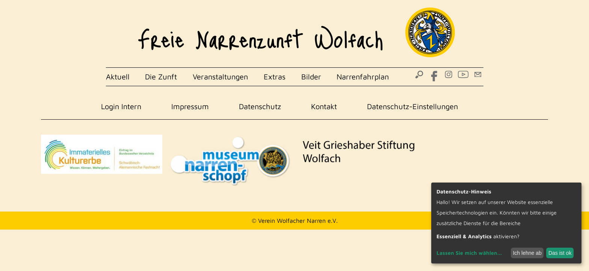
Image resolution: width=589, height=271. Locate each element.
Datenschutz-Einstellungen (412, 106)
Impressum (190, 106)
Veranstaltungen (220, 76)
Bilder (311, 76)
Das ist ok (559, 253)
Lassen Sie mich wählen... (469, 253)
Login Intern (121, 106)
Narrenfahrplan (363, 76)
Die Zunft (161, 76)
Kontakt (324, 106)
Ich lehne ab (527, 253)
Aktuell (118, 76)
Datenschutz (260, 106)
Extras (274, 76)
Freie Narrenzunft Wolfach (260, 34)
